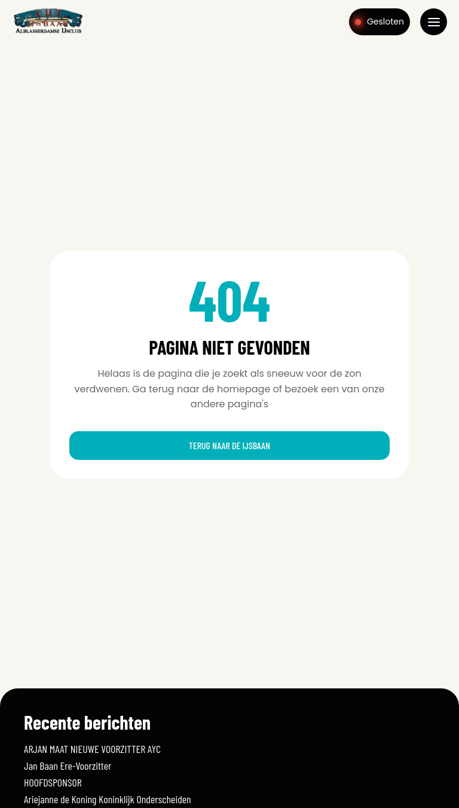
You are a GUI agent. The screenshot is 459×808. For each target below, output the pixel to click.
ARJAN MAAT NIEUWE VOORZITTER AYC (92, 748)
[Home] (48, 32)
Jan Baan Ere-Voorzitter (67, 765)
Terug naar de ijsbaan (229, 445)
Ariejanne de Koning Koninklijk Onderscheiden (107, 799)
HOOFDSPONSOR (53, 782)
